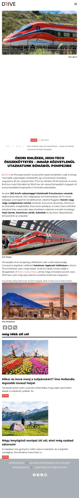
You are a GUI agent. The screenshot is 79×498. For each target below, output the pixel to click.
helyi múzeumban (27, 272)
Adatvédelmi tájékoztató (50, 467)
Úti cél (34, 140)
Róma (7, 174)
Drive (7, 146)
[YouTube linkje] (45, 474)
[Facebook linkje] (34, 474)
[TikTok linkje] (41, 474)
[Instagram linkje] (38, 474)
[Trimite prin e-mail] (9, 327)
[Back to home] (8, 4)
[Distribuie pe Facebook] (4, 327)
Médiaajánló (20, 467)
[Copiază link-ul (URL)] (14, 327)
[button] (75, 4)
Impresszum (16, 463)
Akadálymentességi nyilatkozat (49, 463)
